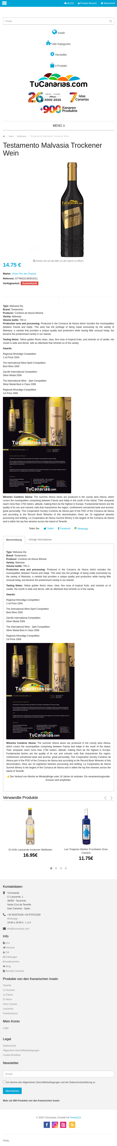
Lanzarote (8, 1008)
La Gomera (9, 990)
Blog (7, 966)
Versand (8, 947)
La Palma (8, 994)
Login (6, 1028)
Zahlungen (10, 957)
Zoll (6, 952)
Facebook (64, 528)
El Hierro (7, 999)
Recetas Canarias (13, 971)
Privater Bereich (87, 3)
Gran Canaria (10, 1004)
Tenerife (7, 985)
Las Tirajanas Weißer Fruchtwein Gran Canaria (86, 851)
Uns (6, 943)
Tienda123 (75, 1117)
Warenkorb (108, 3)
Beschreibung (14, 539)
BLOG (69, 3)
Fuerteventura (10, 1013)
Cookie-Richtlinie (11, 1055)
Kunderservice (11, 961)
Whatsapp (81, 528)
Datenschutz (9, 1045)
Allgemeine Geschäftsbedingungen (21, 1050)
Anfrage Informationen (40, 539)
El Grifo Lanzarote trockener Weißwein (30, 849)
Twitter (48, 528)
